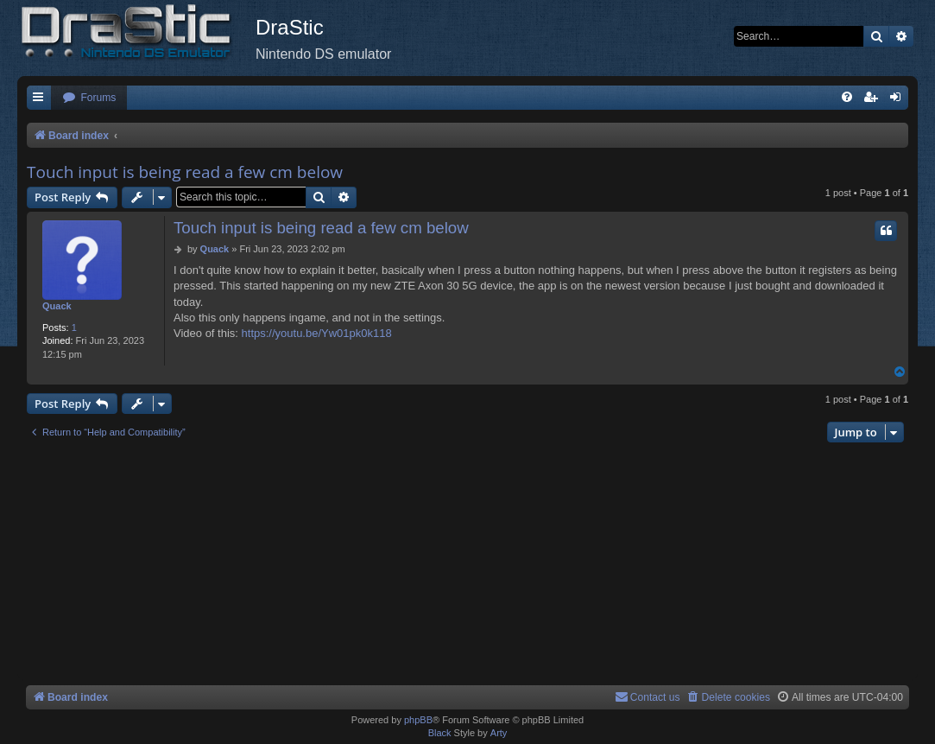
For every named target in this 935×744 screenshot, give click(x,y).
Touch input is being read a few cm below (185, 172)
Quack (57, 306)
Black (440, 733)
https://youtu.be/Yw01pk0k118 (317, 333)
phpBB (418, 720)
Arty (499, 733)
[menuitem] (89, 98)
